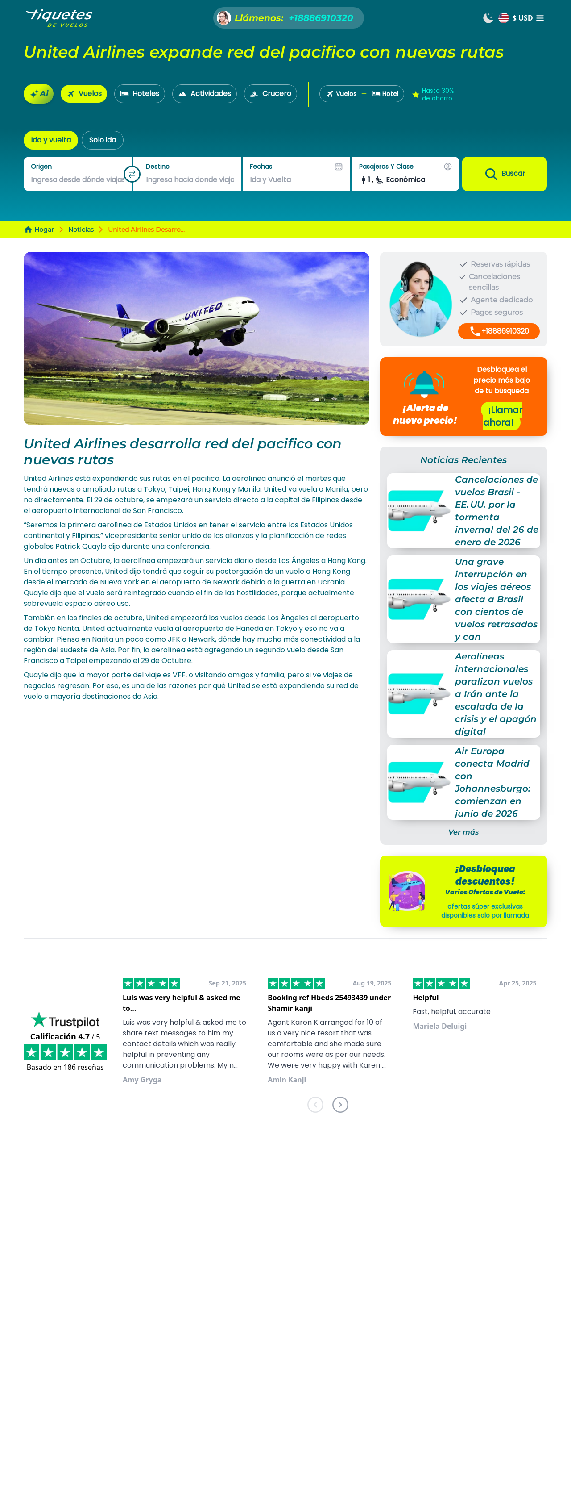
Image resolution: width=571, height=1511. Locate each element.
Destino (158, 166)
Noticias (81, 229)
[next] (340, 1106)
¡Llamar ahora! (503, 416)
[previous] (315, 1106)
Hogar (39, 229)
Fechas (261, 166)
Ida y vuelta (51, 140)
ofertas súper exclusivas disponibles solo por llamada (485, 911)
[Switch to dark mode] (488, 18)
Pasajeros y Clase (386, 166)
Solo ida (102, 140)
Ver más (463, 832)
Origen (41, 166)
